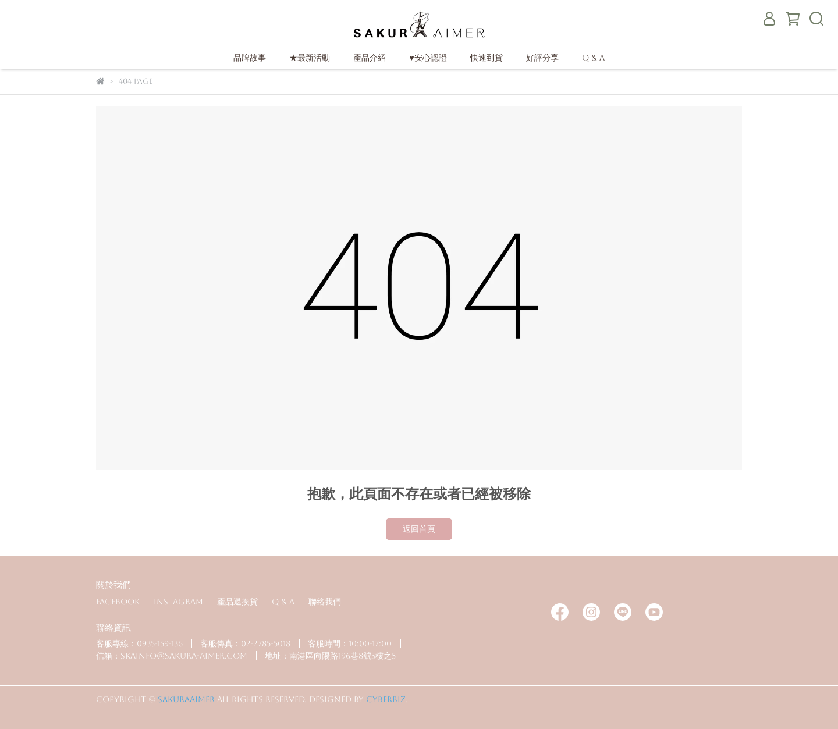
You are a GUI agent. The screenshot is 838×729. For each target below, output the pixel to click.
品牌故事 (249, 57)
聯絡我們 (324, 601)
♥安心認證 (427, 57)
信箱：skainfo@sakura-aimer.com (171, 655)
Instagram (178, 601)
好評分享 (542, 57)
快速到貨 (486, 57)
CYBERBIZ (386, 699)
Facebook (118, 601)
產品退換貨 (237, 601)
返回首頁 (419, 529)
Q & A (593, 57)
